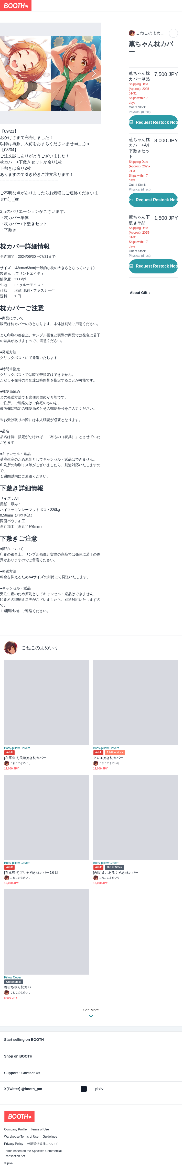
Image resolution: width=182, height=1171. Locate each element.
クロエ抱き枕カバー (108, 758)
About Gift (138, 293)
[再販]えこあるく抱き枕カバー (115, 872)
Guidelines (49, 1136)
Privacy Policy (13, 1143)
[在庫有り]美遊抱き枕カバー (25, 758)
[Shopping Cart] (176, 5)
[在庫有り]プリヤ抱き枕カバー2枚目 (31, 872)
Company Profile (15, 1129)
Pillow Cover (12, 977)
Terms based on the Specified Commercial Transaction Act (33, 1153)
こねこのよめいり (40, 647)
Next (93, 73)
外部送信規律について (42, 1143)
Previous (8, 73)
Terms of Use (40, 1129)
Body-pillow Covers (17, 748)
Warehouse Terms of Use (21, 1136)
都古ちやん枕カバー (19, 987)
